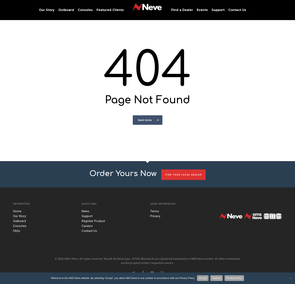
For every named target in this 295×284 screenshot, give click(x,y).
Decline (216, 278)
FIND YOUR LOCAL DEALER (183, 174)
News (85, 211)
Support (87, 216)
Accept (203, 278)
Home (17, 211)
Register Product (93, 221)
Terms (154, 211)
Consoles (19, 226)
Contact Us (89, 231)
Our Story (19, 216)
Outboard (19, 221)
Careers (87, 226)
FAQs (16, 231)
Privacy (155, 216)
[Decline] (290, 278)
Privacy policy (234, 278)
